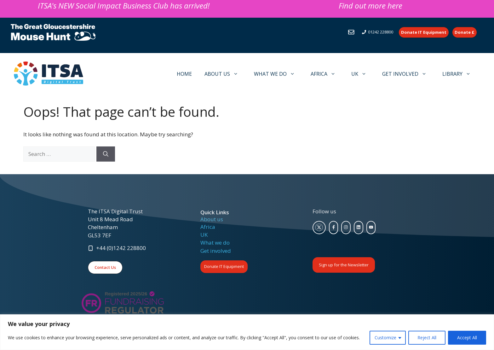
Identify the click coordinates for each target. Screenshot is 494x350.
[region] (247, 332)
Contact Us (105, 267)
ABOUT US (224, 73)
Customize (385, 338)
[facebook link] (333, 227)
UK (362, 73)
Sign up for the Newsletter (344, 265)
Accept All (467, 338)
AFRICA (326, 73)
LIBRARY (459, 73)
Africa (207, 226)
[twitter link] (319, 227)
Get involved (215, 250)
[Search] (105, 154)
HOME (184, 73)
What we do (215, 242)
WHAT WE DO (277, 73)
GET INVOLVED (407, 73)
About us (211, 219)
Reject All (426, 338)
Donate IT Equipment (224, 266)
